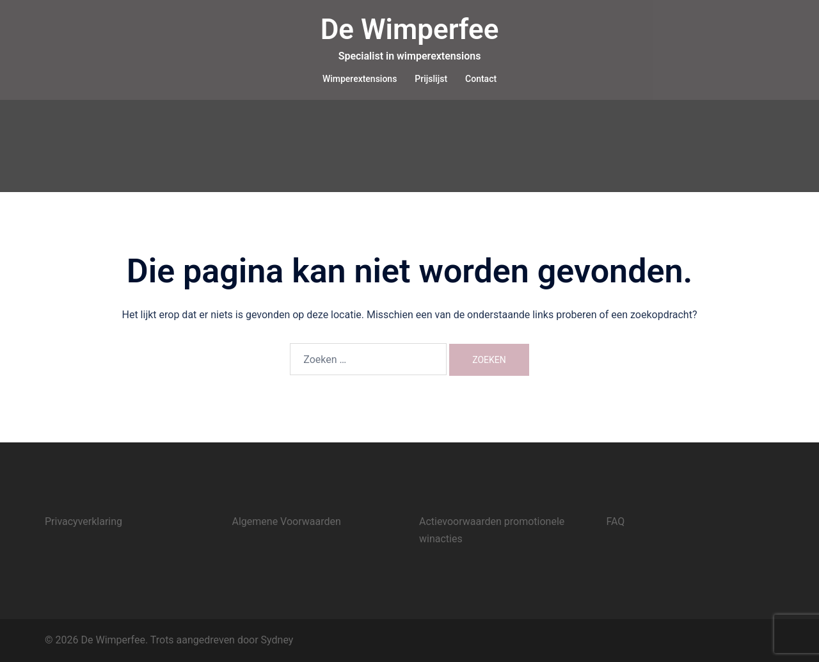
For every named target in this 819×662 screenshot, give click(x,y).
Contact (481, 79)
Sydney (277, 640)
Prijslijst (431, 79)
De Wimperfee (410, 29)
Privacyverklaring (83, 521)
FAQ (616, 521)
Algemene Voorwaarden (286, 521)
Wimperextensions (359, 79)
